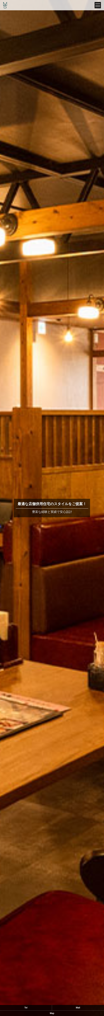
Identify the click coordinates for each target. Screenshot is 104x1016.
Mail (78, 1007)
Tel (25, 1007)
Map (52, 1013)
